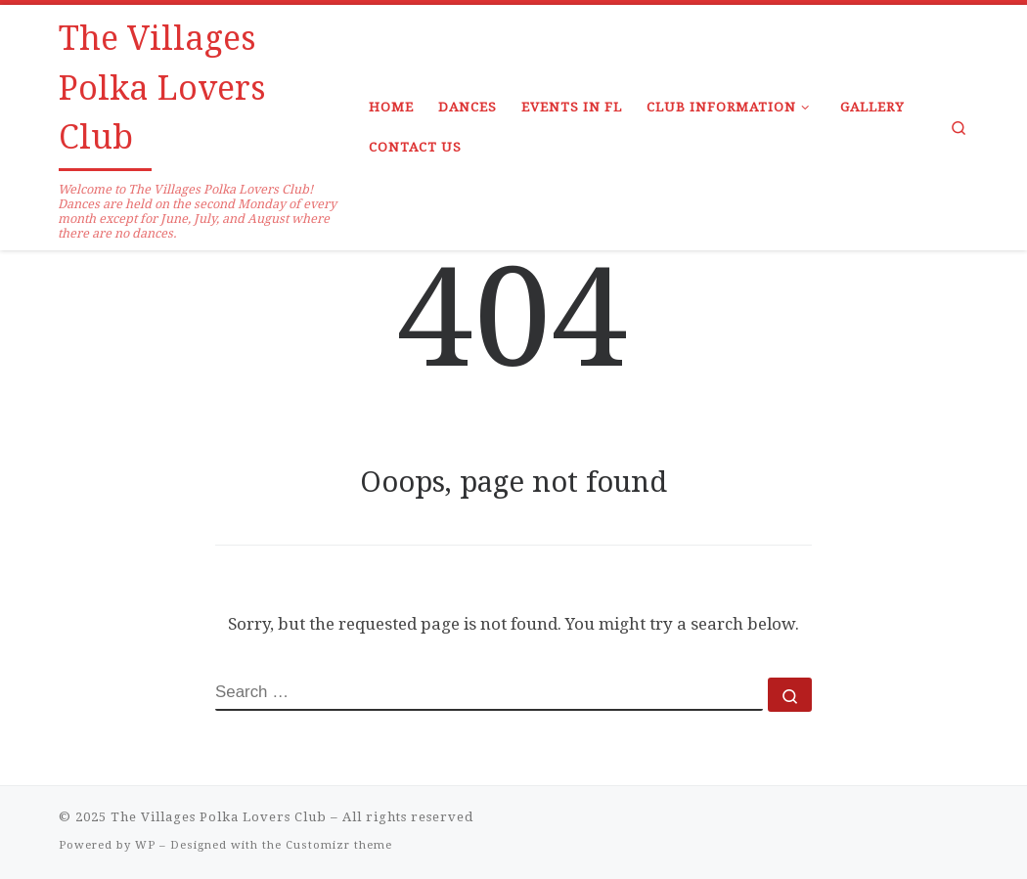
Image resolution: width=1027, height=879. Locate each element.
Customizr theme (339, 845)
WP (145, 845)
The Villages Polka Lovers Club (219, 817)
